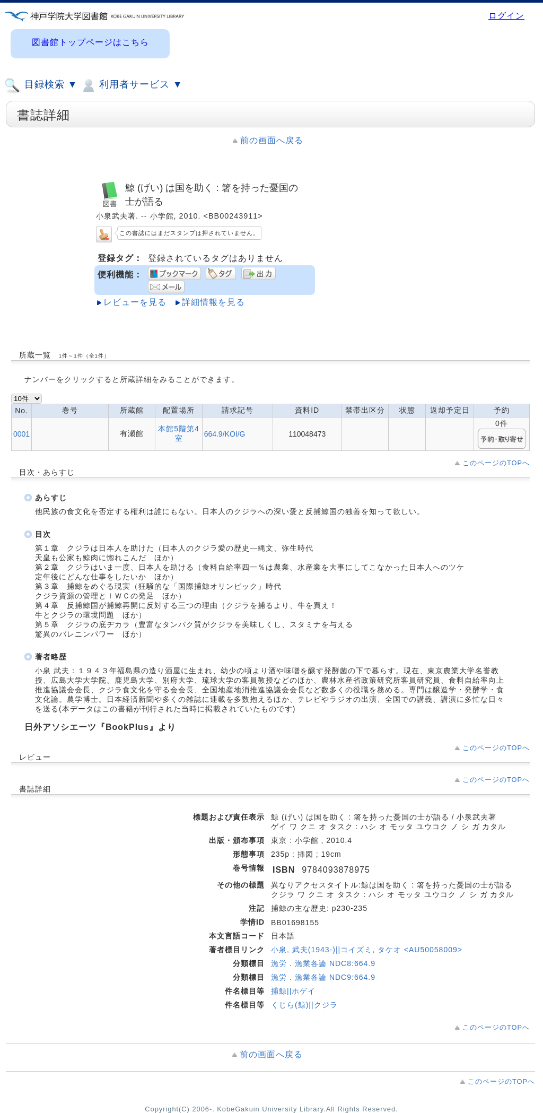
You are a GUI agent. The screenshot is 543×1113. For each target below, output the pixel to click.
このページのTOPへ (496, 463)
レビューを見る (135, 302)
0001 (21, 434)
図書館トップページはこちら (90, 42)
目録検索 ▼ (40, 85)
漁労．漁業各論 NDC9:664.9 (323, 977)
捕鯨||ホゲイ (293, 991)
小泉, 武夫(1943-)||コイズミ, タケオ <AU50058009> (366, 949)
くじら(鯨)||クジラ (304, 1005)
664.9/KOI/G (225, 434)
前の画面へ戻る (271, 140)
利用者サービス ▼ (131, 85)
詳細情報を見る (213, 302)
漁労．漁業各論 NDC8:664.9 (323, 963)
